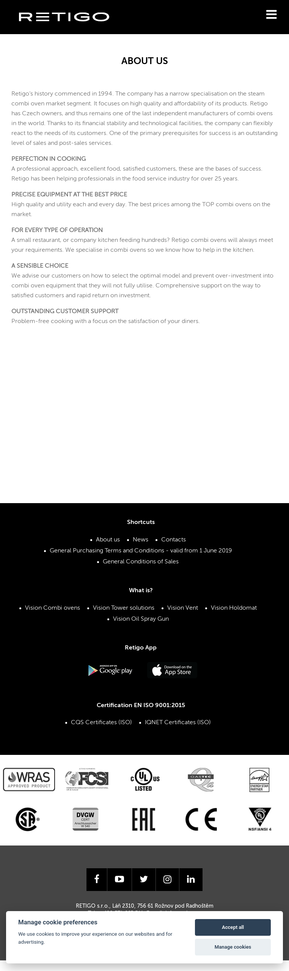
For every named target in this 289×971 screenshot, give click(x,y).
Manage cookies (233, 947)
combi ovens (255, 114)
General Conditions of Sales (141, 562)
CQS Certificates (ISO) (101, 723)
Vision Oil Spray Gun (141, 619)
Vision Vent (182, 608)
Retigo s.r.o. (70, 29)
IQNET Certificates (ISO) (178, 723)
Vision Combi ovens (52, 608)
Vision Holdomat (234, 608)
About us (108, 540)
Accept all (233, 927)
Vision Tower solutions (123, 608)
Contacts (173, 540)
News (140, 540)
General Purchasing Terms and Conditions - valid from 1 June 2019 (141, 551)
